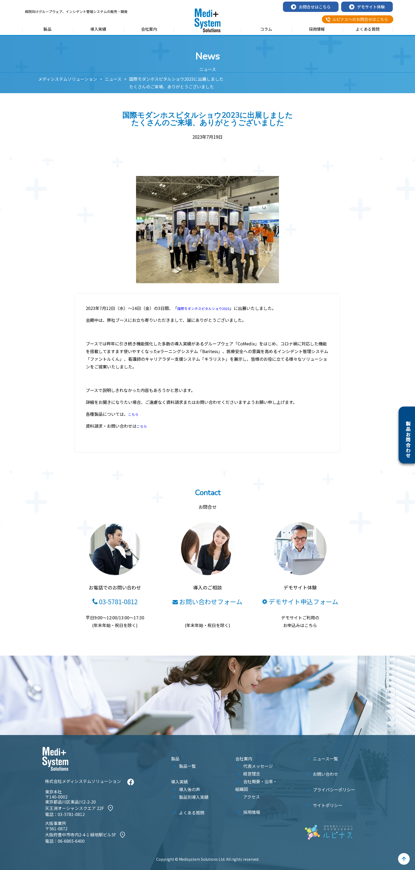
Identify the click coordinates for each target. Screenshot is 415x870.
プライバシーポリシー (334, 789)
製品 (47, 29)
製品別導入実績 (194, 797)
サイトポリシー (327, 805)
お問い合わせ (325, 774)
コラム (266, 29)
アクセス (251, 797)
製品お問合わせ (408, 439)
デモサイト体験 (367, 7)
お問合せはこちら (311, 7)
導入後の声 (189, 789)
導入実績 (98, 29)
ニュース (113, 79)
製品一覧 (187, 766)
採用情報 (317, 29)
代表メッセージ (258, 766)
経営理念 (251, 773)
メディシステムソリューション (67, 79)
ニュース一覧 (325, 758)
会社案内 (149, 29)
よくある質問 (368, 29)
